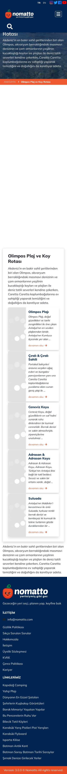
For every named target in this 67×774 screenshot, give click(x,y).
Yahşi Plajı (9, 691)
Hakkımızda (10, 639)
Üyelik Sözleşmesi (14, 651)
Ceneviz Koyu (38, 407)
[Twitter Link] (56, 3)
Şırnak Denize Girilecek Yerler (22, 758)
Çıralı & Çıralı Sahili (38, 357)
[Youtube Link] (64, 3)
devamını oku (37, 345)
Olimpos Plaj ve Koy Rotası (35, 81)
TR (39, 2)
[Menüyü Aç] (58, 14)
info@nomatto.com (20, 619)
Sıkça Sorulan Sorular (17, 633)
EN (44, 2)
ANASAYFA (11, 81)
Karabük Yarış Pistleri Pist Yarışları (25, 727)
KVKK (6, 657)
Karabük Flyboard (15, 734)
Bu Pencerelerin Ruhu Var (19, 715)
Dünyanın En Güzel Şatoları (21, 697)
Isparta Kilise (11, 740)
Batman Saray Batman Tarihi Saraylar (28, 752)
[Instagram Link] (51, 3)
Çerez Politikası (13, 663)
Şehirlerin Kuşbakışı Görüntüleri (23, 703)
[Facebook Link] (59, 3)
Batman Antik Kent (15, 746)
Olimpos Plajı (38, 312)
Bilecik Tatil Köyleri (15, 721)
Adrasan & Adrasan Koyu (39, 456)
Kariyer (7, 669)
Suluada (34, 498)
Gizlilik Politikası (13, 627)
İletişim (7, 645)
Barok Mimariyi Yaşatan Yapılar (24, 709)
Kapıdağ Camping (15, 685)
